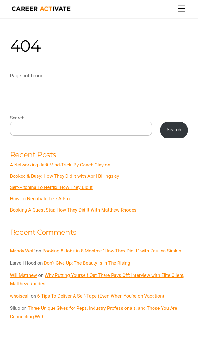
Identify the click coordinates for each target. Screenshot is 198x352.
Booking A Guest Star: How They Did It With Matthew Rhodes (73, 210)
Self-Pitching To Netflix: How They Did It (51, 187)
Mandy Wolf (22, 251)
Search (17, 118)
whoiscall (20, 296)
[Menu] (181, 9)
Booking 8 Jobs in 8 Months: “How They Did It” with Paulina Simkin (112, 251)
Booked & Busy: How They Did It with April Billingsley (64, 176)
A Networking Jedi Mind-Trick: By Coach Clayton (60, 165)
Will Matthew (23, 275)
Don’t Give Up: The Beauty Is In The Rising (87, 263)
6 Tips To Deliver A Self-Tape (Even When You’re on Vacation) (100, 296)
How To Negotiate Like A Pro (40, 199)
